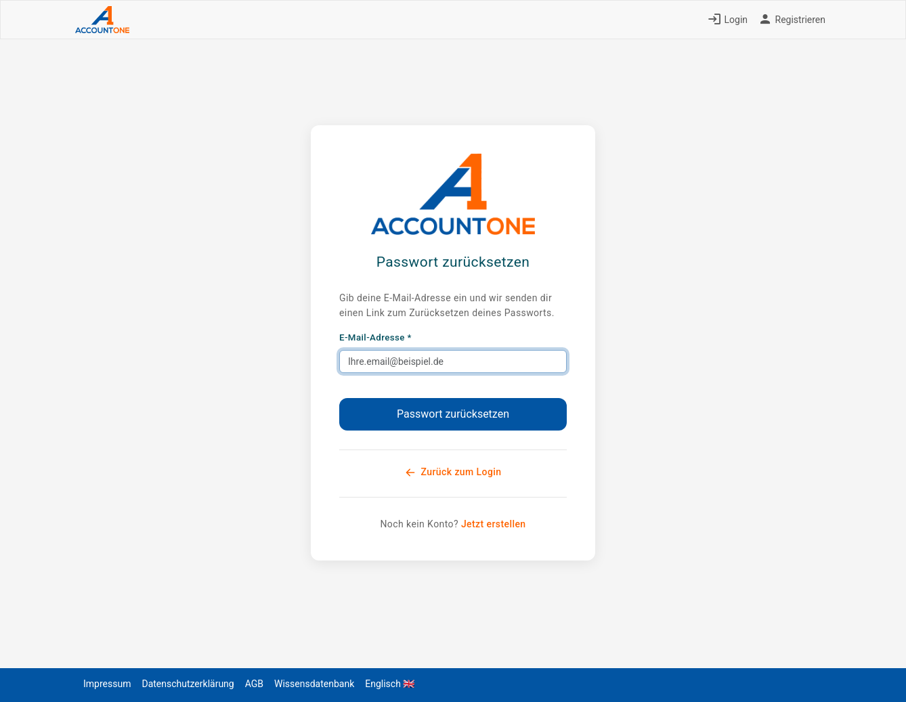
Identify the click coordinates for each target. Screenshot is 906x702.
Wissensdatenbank (314, 683)
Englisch (389, 683)
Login (728, 20)
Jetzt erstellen (493, 524)
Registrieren (791, 20)
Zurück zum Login (453, 472)
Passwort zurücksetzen (453, 414)
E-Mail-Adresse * (375, 337)
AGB (254, 683)
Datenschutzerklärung (188, 683)
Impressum (107, 683)
